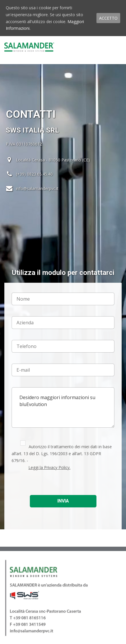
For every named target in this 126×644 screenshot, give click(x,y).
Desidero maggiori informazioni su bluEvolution (63, 407)
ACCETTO (108, 18)
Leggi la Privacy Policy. (49, 467)
